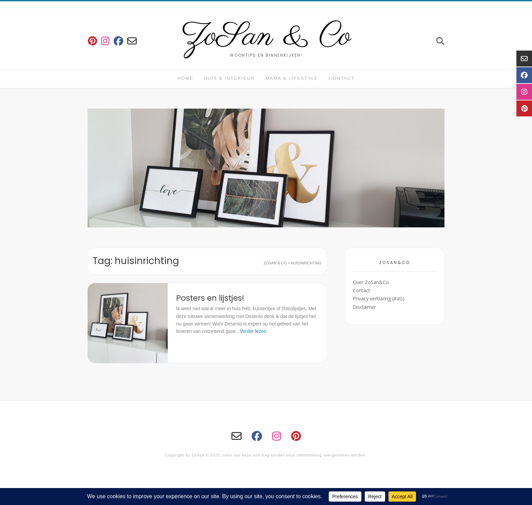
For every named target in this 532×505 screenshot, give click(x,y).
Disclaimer (364, 307)
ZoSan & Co (266, 37)
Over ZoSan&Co (371, 282)
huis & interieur (229, 78)
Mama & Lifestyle (292, 78)
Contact (342, 78)
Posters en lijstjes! (210, 298)
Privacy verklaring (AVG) (378, 298)
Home (185, 78)
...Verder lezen (251, 331)
